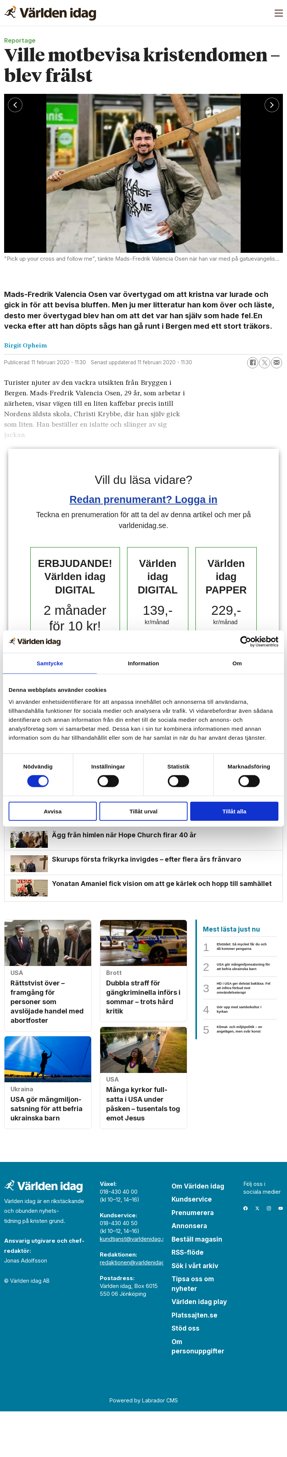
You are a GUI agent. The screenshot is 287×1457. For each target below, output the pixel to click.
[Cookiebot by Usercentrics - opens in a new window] (245, 641)
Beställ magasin (197, 1285)
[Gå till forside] (50, 13)
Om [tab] (237, 663)
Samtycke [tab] (50, 663)
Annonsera (189, 1272)
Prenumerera (193, 1258)
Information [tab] (143, 663)
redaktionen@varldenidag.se (136, 1308)
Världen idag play (199, 1348)
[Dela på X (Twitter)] (264, 362)
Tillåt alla (234, 811)
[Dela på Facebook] (252, 362)
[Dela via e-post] (276, 362)
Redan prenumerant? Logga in (143, 499)
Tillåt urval (144, 811)
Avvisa (53, 811)
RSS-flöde (188, 1298)
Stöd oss (186, 1374)
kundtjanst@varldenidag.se (134, 1284)
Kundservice (192, 1245)
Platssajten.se (194, 1361)
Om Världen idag (198, 1232)
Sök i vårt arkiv (195, 1311)
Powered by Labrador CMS (143, 1446)
